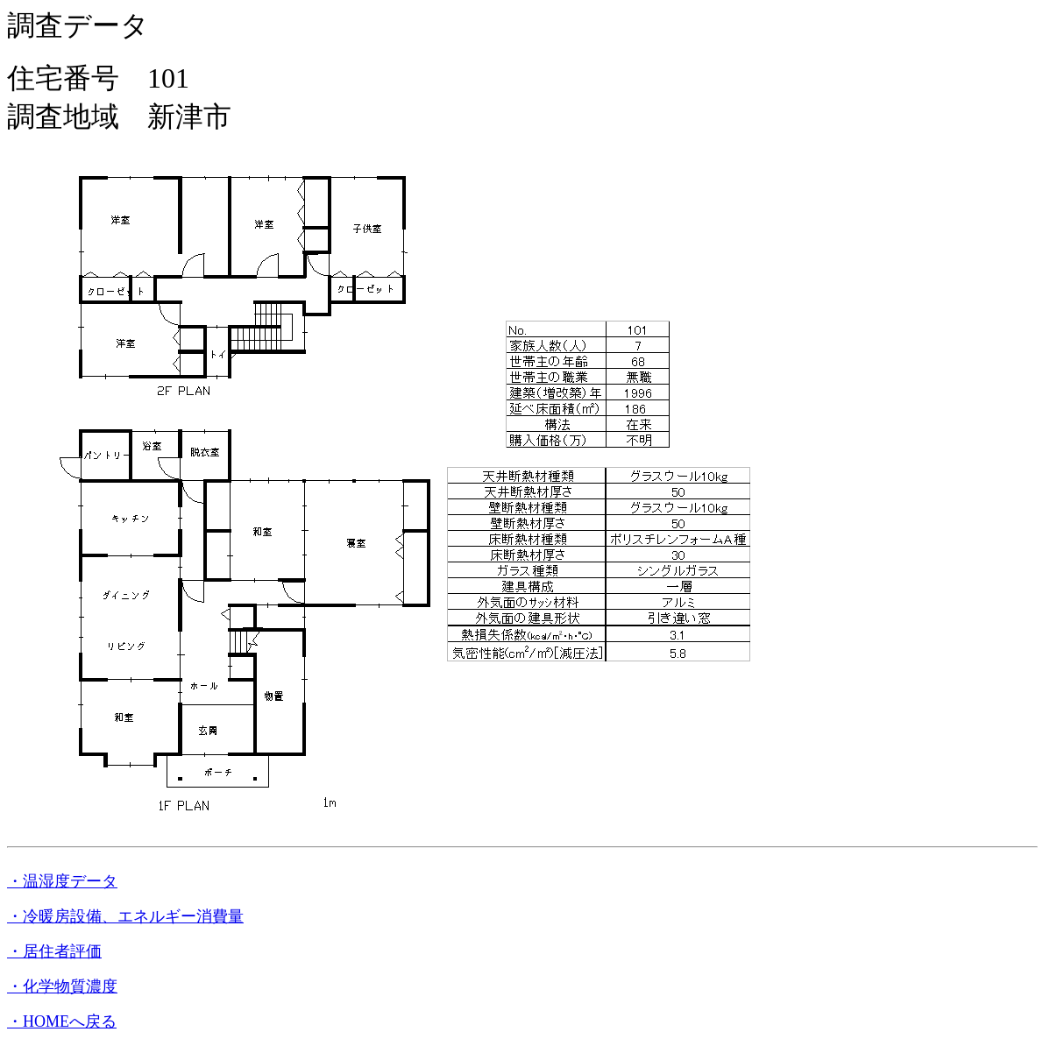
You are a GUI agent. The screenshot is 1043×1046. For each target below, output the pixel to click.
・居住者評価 (54, 951)
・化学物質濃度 (62, 986)
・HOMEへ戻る (62, 1021)
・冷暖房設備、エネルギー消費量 (125, 916)
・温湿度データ (62, 881)
